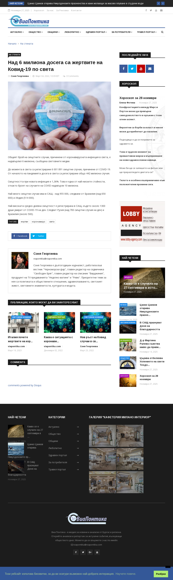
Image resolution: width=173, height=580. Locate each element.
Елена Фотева (127, 102)
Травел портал (147, 32)
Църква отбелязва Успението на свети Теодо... (152, 361)
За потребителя (122, 32)
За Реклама (62, 10)
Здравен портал (96, 32)
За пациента (125, 340)
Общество (36, 32)
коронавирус (38, 221)
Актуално (17, 32)
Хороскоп (39, 10)
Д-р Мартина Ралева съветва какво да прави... (150, 343)
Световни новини (21, 317)
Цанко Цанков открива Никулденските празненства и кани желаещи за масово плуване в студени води (85, 3)
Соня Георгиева (20, 76)
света (51, 221)
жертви (24, 221)
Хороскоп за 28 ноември (137, 98)
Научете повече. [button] (126, 573)
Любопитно (72, 32)
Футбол (123, 304)
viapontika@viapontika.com (47, 258)
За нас (50, 10)
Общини (53, 32)
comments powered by (24, 385)
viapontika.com (16, 346)
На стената (26, 43)
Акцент (128, 277)
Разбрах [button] (161, 574)
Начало (12, 43)
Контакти (76, 10)
